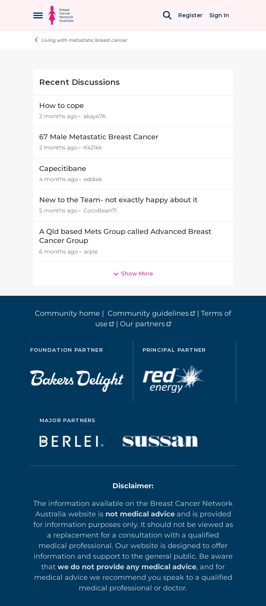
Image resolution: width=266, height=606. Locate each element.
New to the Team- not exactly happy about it (118, 200)
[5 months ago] (58, 211)
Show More (133, 273)
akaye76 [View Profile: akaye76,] (94, 116)
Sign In (219, 15)
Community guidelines (148, 313)
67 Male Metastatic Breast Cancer (98, 137)
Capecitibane (62, 168)
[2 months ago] (58, 116)
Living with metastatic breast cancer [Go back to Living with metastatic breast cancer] (80, 40)
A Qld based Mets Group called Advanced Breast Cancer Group (125, 236)
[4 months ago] (58, 179)
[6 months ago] (58, 251)
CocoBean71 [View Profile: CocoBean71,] (100, 210)
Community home (67, 313)
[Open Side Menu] (38, 15)
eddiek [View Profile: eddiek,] (93, 179)
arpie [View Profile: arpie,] (91, 251)
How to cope (61, 105)
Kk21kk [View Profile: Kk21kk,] (92, 147)
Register (190, 15)
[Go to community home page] (61, 15)
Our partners (142, 324)
